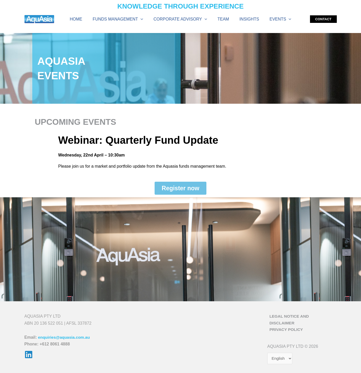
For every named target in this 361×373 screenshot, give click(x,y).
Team (222, 20)
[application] (143, 20)
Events (275, 20)
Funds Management (121, 20)
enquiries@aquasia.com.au (65, 340)
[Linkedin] (28, 357)
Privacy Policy (284, 326)
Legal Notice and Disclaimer (301, 319)
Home (81, 20)
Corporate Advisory (181, 20)
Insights (246, 20)
